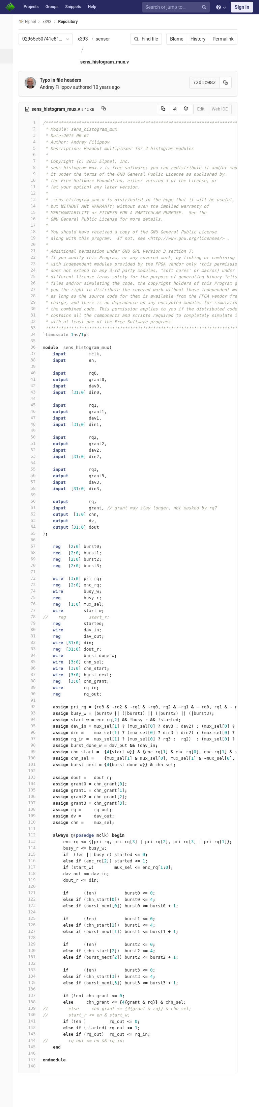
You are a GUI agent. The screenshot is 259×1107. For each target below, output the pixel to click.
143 (32, 1033)
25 (32, 276)
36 (32, 347)
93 (32, 712)
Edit (196, 108)
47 (32, 417)
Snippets (73, 6)
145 (32, 1046)
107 (32, 802)
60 (32, 501)
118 (32, 873)
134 (32, 976)
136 (32, 988)
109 (32, 815)
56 (32, 475)
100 (32, 757)
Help (92, 6)
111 (32, 828)
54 (32, 462)
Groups (52, 6)
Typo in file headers (64, 80)
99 (32, 751)
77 (32, 610)
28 (32, 295)
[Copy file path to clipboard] (107, 109)
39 (32, 366)
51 (32, 443)
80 (32, 629)
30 (32, 308)
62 (32, 514)
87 (32, 674)
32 (32, 321)
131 (32, 956)
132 (32, 963)
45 (32, 404)
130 (32, 950)
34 (32, 334)
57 (32, 481)
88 (32, 680)
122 (32, 899)
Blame (172, 39)
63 (32, 520)
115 (32, 854)
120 (32, 886)
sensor (106, 39)
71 (32, 571)
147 (32, 1059)
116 (32, 860)
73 (32, 584)
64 (32, 526)
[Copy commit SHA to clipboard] (221, 83)
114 (32, 847)
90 (32, 693)
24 (32, 270)
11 (32, 186)
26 (32, 282)
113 (32, 841)
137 (32, 995)
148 (32, 1065)
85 (32, 661)
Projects (31, 6)
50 (32, 436)
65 (32, 533)
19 (32, 238)
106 (32, 796)
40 (32, 372)
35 (32, 340)
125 (32, 918)
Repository (72, 21)
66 (32, 539)
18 (32, 231)
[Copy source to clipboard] (158, 109)
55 (32, 469)
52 (32, 449)
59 (32, 494)
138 (32, 1001)
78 (32, 616)
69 (32, 558)
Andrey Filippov (60, 87)
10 (32, 180)
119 (32, 879)
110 (32, 822)
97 (32, 738)
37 (32, 353)
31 (32, 315)
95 (32, 725)
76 (32, 603)
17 (32, 225)
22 (32, 257)
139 (32, 1008)
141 (32, 1021)
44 (32, 398)
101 (32, 764)
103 (32, 777)
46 (32, 411)
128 (32, 937)
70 (32, 565)
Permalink (218, 39)
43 (32, 392)
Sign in (242, 7)
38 (32, 359)
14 (32, 205)
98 (32, 745)
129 (32, 944)
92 (32, 706)
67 (32, 546)
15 (32, 212)
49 (32, 430)
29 (32, 302)
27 (32, 289)
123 (32, 905)
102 (32, 770)
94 (32, 719)
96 (32, 732)
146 (32, 1053)
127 (32, 931)
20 (32, 244)
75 (32, 597)
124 (32, 911)
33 (32, 327)
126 (32, 924)
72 (32, 578)
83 (32, 648)
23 (32, 263)
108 (32, 809)
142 (32, 1027)
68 (32, 552)
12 (32, 193)
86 (32, 668)
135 (32, 982)
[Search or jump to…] (177, 7)
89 (32, 687)
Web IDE (215, 108)
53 (32, 456)
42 (32, 385)
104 (32, 783)
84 (32, 655)
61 (32, 507)
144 (32, 1040)
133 (32, 969)
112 (32, 834)
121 (32, 892)
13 (32, 199)
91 (32, 700)
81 (32, 635)
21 (32, 250)
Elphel (30, 21)
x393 (86, 39)
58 (32, 488)
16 (32, 218)
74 (32, 591)
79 (32, 623)
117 (32, 867)
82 (32, 642)
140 (32, 1014)
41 (32, 379)
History (193, 39)
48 (32, 424)
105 (32, 789)
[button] (8, 1099)
